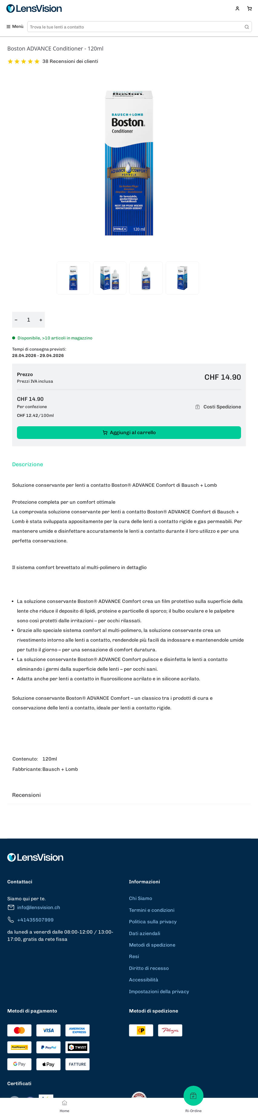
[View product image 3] (146, 278)
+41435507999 (30, 920)
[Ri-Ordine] (193, 1096)
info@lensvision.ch (33, 907)
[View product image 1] (73, 278)
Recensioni (26, 795)
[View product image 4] (182, 278)
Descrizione (27, 464)
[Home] (64, 1103)
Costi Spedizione (217, 407)
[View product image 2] (109, 278)
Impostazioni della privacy (159, 991)
